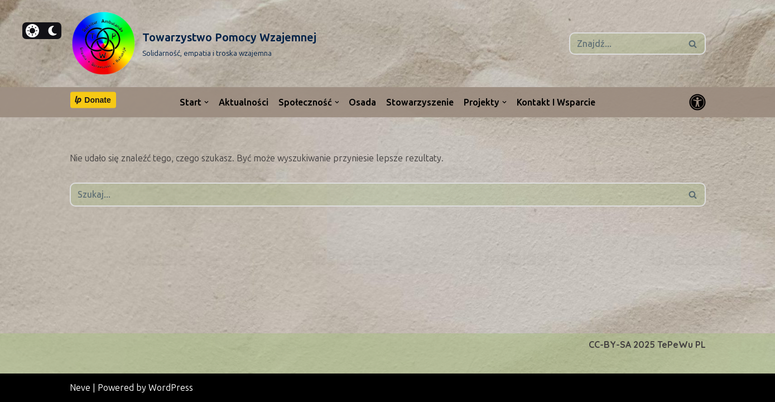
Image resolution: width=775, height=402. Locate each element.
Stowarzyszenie (420, 102)
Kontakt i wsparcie (556, 102)
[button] (206, 102)
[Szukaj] (625, 43)
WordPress (170, 387)
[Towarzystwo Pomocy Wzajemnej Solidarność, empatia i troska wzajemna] (193, 43)
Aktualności (243, 102)
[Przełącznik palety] (697, 102)
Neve (80, 387)
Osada (363, 102)
